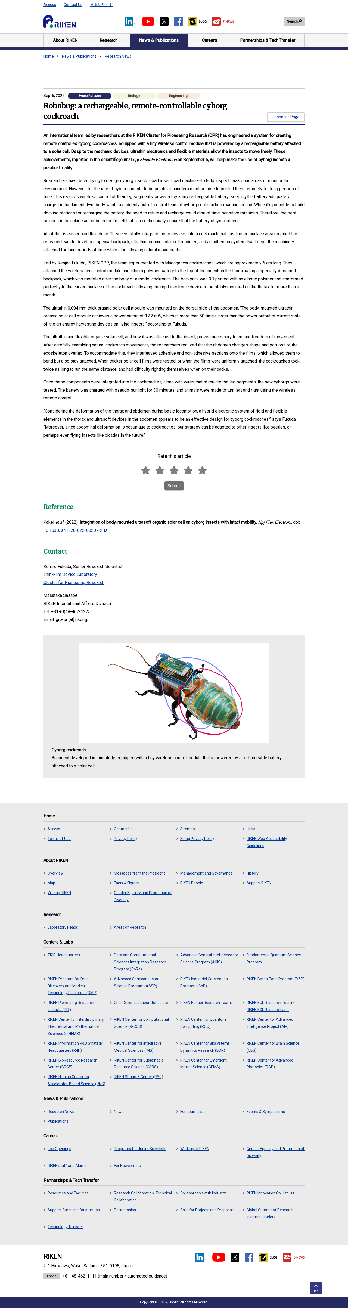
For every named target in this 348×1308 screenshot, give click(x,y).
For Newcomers (127, 1165)
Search (292, 21)
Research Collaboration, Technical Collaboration (143, 1196)
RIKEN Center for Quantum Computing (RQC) (203, 1023)
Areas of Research (130, 927)
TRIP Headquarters (64, 955)
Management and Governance (206, 873)
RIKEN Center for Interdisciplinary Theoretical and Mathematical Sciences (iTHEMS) (76, 1026)
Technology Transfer (65, 1227)
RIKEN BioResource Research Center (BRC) (72, 1063)
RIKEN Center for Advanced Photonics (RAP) (270, 1063)
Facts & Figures (127, 883)
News (118, 1111)
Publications (58, 1121)
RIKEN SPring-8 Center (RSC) (138, 1077)
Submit (174, 485)
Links (251, 829)
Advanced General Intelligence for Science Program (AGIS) (209, 958)
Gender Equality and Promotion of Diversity (143, 896)
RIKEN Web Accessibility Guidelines (267, 842)
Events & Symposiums (266, 1111)
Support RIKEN (259, 883)
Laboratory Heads (63, 927)
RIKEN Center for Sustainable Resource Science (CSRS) (139, 1063)
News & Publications (79, 56)
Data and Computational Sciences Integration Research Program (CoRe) (140, 962)
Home (49, 56)
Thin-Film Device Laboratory (70, 574)
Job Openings (59, 1149)
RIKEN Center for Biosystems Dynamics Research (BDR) (205, 1047)
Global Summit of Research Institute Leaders (270, 1213)
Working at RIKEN (194, 1149)
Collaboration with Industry (203, 1193)
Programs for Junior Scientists (140, 1149)
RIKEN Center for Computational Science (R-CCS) (141, 1023)
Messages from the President (139, 873)
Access (50, 4)
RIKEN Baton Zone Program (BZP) (275, 979)
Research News (118, 56)
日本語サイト (101, 4)
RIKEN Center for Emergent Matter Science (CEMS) (203, 1063)
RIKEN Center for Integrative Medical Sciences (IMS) (138, 1047)
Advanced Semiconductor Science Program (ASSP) (136, 982)
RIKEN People (191, 883)
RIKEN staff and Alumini (68, 1165)
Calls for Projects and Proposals (207, 1210)
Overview (56, 873)
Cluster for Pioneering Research (74, 582)
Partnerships (125, 1210)
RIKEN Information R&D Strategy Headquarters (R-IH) (75, 1047)
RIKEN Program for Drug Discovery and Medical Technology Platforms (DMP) (72, 986)
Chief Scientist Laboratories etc (141, 1002)
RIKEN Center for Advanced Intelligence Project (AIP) (270, 1023)
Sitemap (187, 829)
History (253, 873)
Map (51, 883)
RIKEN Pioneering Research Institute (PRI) (71, 1006)
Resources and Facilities (68, 1193)
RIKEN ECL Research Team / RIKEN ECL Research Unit (270, 1006)
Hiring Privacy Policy (197, 838)
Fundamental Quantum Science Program (274, 958)
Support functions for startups (74, 1210)
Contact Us (73, 4)
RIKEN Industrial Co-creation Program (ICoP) (204, 982)
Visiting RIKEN (59, 893)
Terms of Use (59, 838)
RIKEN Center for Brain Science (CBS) (273, 1047)
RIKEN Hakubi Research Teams (206, 1002)
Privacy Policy (125, 838)
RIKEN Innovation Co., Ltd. (270, 1193)
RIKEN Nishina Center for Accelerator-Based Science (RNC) (76, 1080)
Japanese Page (285, 117)
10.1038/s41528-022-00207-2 (75, 530)
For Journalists (193, 1111)
